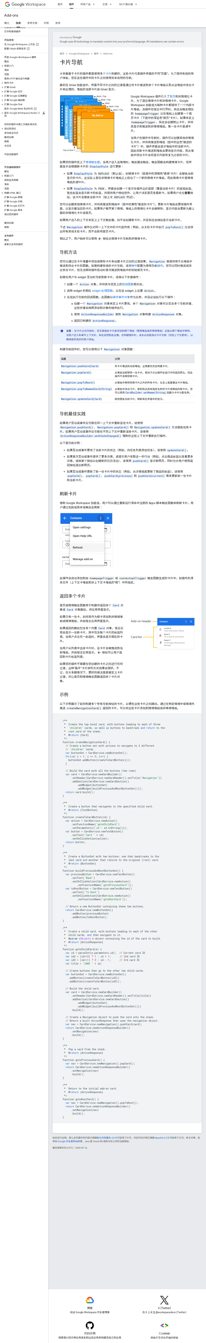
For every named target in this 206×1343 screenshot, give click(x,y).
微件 (134, 265)
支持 (57, 23)
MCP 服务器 (126, 4)
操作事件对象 (121, 297)
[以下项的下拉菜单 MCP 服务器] (137, 4)
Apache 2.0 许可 (163, 1137)
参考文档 (32, 23)
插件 (96, 53)
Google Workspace (79, 53)
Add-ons (11, 15)
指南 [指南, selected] (18, 23)
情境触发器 (93, 162)
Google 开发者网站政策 (70, 1141)
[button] (23, 66)
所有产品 (85, 4)
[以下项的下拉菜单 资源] (111, 4)
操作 (160, 265)
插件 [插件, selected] (71, 4)
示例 (46, 23)
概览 (6, 23)
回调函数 (128, 284)
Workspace (28, 4)
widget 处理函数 (102, 290)
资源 (104, 4)
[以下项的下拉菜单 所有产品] (95, 4)
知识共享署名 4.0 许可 (108, 1137)
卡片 (108, 73)
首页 (60, 4)
